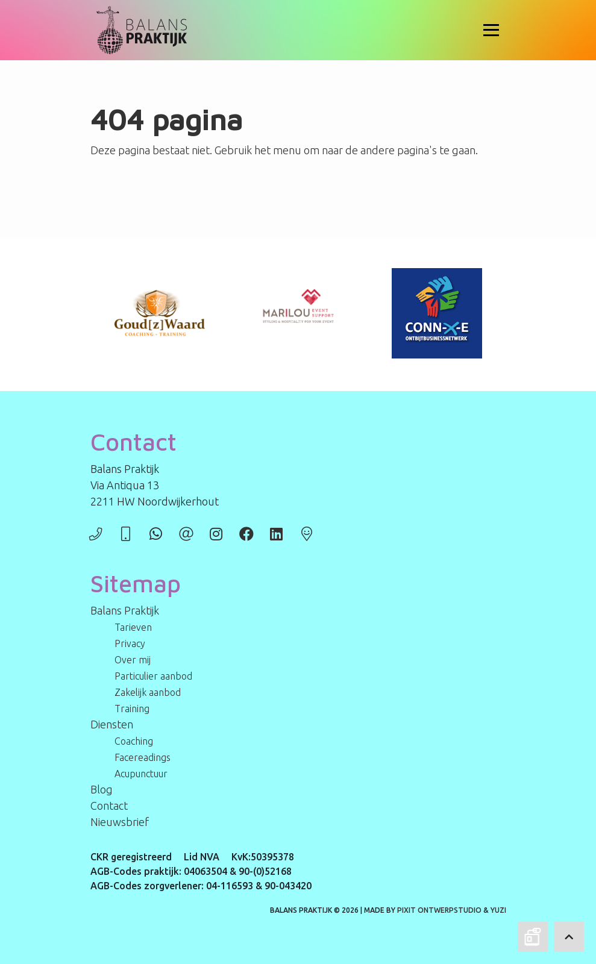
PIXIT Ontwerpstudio (439, 910)
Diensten (111, 724)
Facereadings (142, 757)
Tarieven (133, 627)
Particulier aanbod (153, 676)
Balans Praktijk (124, 610)
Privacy (129, 643)
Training (131, 708)
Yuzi (498, 910)
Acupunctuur (141, 773)
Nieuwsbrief (119, 822)
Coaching (133, 741)
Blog (101, 789)
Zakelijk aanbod (147, 692)
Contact (109, 806)
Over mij (132, 659)
